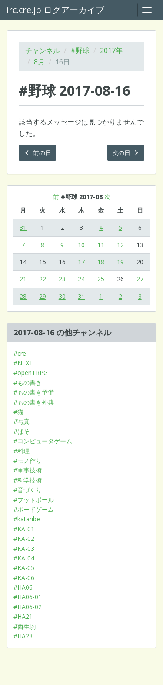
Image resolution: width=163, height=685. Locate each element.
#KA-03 (23, 548)
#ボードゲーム (33, 509)
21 (23, 279)
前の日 (37, 152)
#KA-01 (23, 529)
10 (81, 245)
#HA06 (23, 587)
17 (81, 262)
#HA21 (23, 616)
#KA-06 (23, 578)
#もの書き (27, 382)
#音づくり (27, 490)
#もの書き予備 (33, 392)
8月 (39, 62)
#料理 (21, 451)
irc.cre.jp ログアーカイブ (55, 10)
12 (120, 245)
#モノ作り (27, 460)
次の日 (126, 152)
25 (100, 279)
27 (139, 279)
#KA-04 (23, 558)
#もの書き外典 (33, 402)
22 (42, 279)
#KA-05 (23, 568)
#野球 (80, 50)
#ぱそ (21, 431)
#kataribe (26, 519)
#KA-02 (23, 538)
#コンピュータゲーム (42, 441)
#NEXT (23, 363)
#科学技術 (27, 480)
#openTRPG (30, 372)
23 (62, 279)
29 (42, 296)
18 (100, 262)
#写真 (21, 421)
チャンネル (42, 50)
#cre (19, 353)
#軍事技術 (27, 470)
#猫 (18, 412)
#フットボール (33, 500)
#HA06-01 (27, 597)
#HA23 (23, 636)
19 (120, 262)
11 (100, 245)
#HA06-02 (27, 607)
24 (81, 279)
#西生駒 (24, 626)
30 (62, 296)
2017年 (111, 50)
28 (23, 296)
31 (23, 227)
